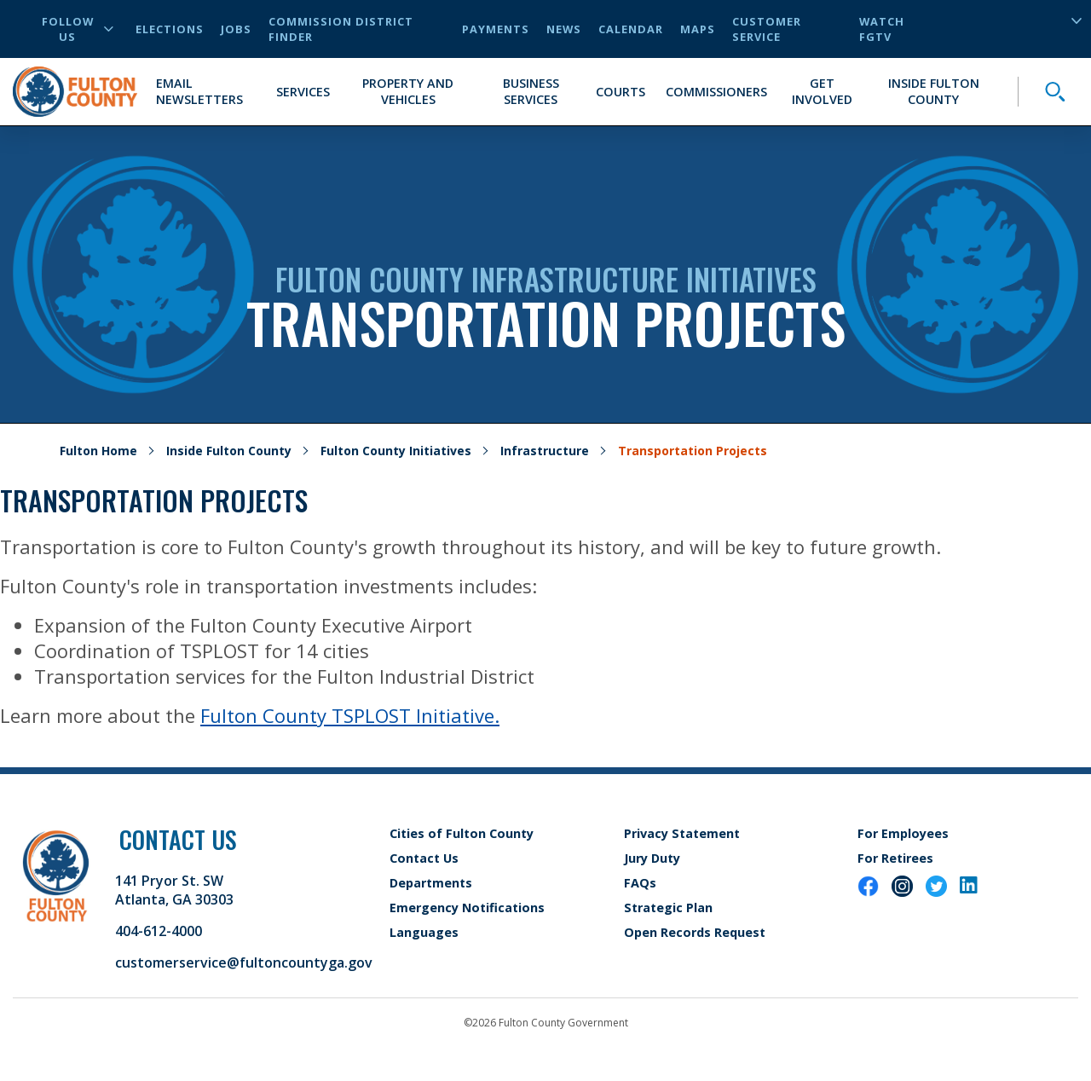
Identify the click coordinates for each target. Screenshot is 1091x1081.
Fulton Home (98, 450)
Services (303, 92)
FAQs (640, 883)
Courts (620, 92)
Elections (170, 29)
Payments (495, 29)
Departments (431, 883)
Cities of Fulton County (462, 833)
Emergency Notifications (467, 907)
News (563, 29)
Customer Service (766, 29)
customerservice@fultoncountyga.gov (243, 962)
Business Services (531, 91)
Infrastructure (544, 450)
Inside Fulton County (933, 91)
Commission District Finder (340, 29)
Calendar (630, 29)
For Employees (903, 833)
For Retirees (895, 858)
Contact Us (424, 858)
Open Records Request (694, 932)
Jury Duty (652, 858)
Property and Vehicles (407, 91)
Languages (424, 932)
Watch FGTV (881, 29)
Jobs (236, 29)
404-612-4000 (158, 931)
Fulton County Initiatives (395, 450)
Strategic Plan (668, 907)
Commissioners (716, 92)
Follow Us (77, 29)
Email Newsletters (199, 91)
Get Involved (822, 91)
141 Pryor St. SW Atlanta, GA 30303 (174, 890)
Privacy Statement (682, 833)
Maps (697, 29)
